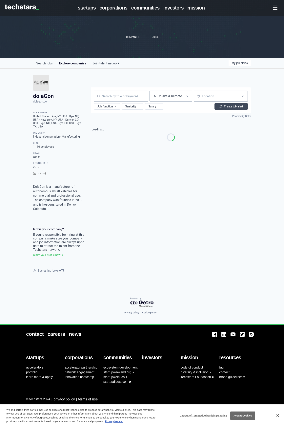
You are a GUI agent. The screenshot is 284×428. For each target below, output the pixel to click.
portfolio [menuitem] (31, 372)
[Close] (277, 420)
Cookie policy (149, 312)
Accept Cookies (242, 419)
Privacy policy (131, 312)
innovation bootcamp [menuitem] (79, 377)
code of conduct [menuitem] (192, 367)
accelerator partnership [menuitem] (81, 367)
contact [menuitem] (224, 372)
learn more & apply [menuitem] (39, 377)
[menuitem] (87, 8)
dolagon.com (41, 101)
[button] (107, 106)
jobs (44, 63)
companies (72, 63)
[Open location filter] (242, 96)
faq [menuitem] (221, 367)
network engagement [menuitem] (79, 372)
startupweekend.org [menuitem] (117, 372)
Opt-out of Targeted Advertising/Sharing (203, 419)
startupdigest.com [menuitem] (115, 381)
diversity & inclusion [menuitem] (195, 372)
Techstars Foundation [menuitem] (196, 377)
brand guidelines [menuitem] (230, 377)
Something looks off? (48, 270)
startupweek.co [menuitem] (114, 377)
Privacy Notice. (114, 425)
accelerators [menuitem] (34, 367)
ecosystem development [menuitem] (120, 367)
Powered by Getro (241, 116)
